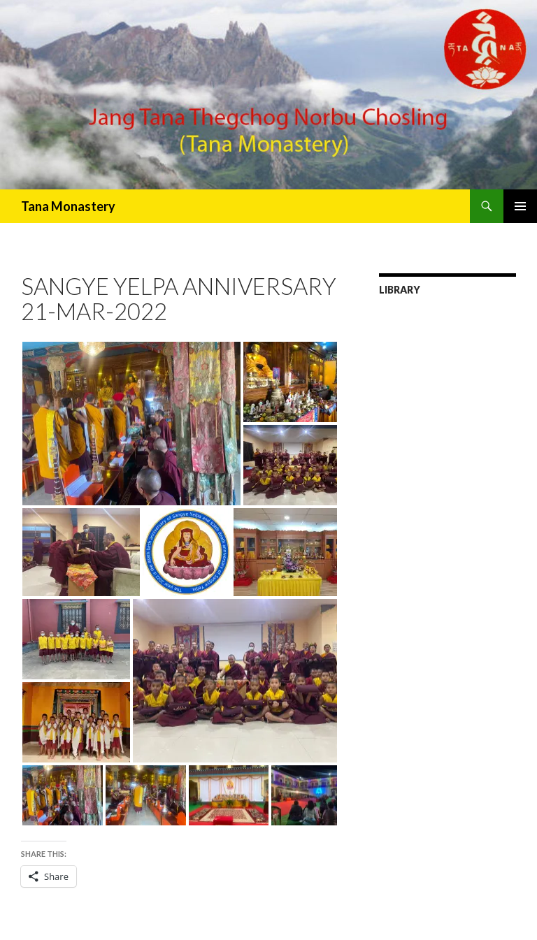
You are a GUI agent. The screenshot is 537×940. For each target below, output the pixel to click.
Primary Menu (520, 206)
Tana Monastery (68, 206)
